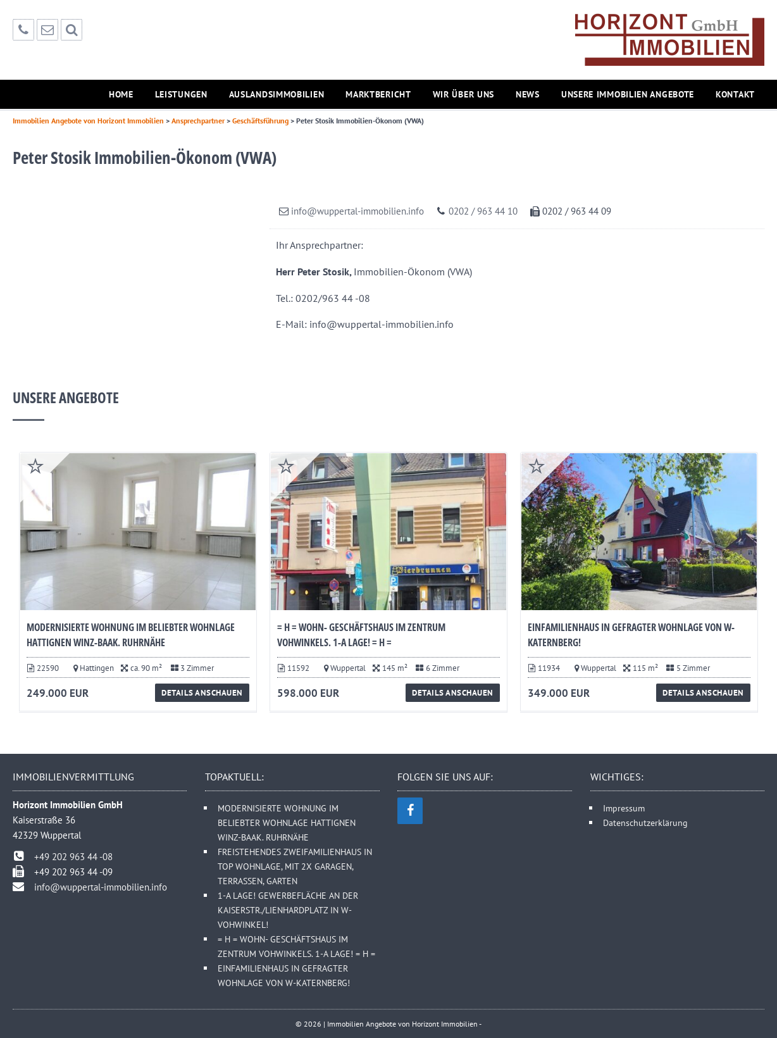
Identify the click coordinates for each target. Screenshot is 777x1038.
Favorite (35, 466)
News (528, 94)
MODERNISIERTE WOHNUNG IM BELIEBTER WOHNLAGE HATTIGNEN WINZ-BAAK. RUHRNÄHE (287, 822)
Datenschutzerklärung (645, 822)
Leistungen (181, 94)
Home (121, 94)
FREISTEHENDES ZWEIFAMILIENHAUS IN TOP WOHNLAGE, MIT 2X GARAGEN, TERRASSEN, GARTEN (295, 866)
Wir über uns (463, 94)
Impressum (624, 808)
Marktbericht (378, 94)
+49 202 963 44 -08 (73, 857)
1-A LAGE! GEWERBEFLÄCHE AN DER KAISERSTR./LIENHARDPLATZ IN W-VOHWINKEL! (288, 909)
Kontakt (735, 94)
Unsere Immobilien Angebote (627, 94)
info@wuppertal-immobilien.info (357, 211)
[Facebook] (410, 810)
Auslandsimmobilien (277, 94)
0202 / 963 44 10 (483, 211)
